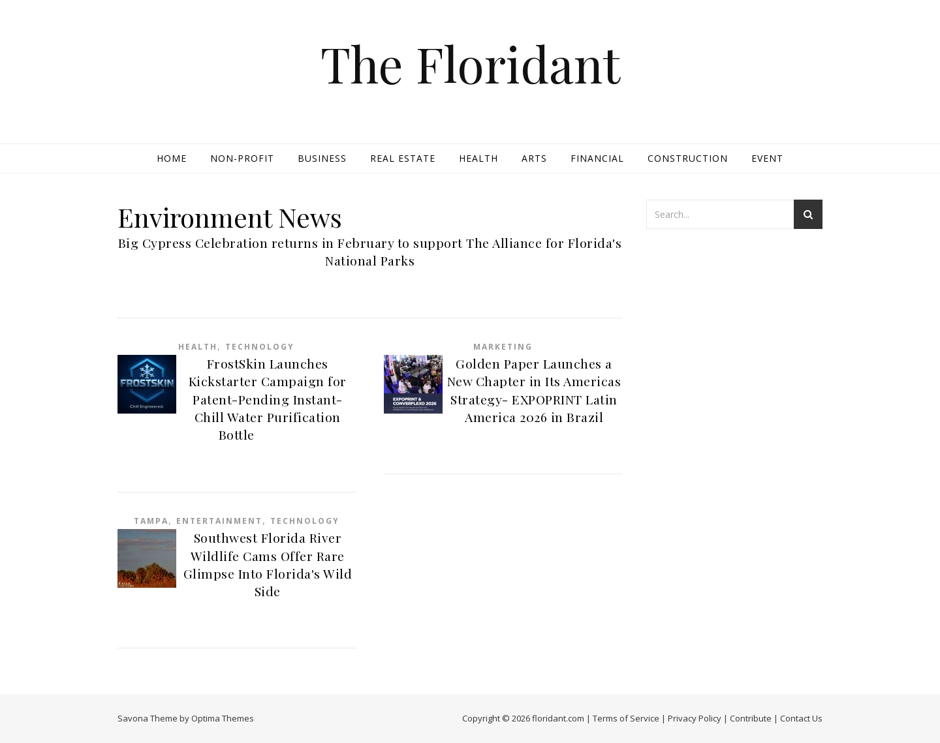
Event (767, 158)
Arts (534, 158)
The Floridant (470, 63)
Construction (688, 158)
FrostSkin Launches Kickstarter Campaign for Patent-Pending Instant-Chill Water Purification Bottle (268, 399)
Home (172, 158)
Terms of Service (626, 718)
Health (478, 158)
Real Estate (402, 158)
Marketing (503, 346)
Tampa (151, 520)
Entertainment (219, 520)
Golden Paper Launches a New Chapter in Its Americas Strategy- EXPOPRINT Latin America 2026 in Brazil (534, 390)
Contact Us (801, 718)
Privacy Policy (694, 718)
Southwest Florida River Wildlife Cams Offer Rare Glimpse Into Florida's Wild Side (267, 564)
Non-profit (242, 158)
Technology (259, 346)
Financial (597, 158)
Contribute (751, 718)
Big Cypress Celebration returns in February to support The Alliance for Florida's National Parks (370, 251)
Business (322, 158)
